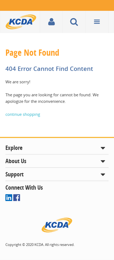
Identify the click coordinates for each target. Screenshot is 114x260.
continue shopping (22, 114)
